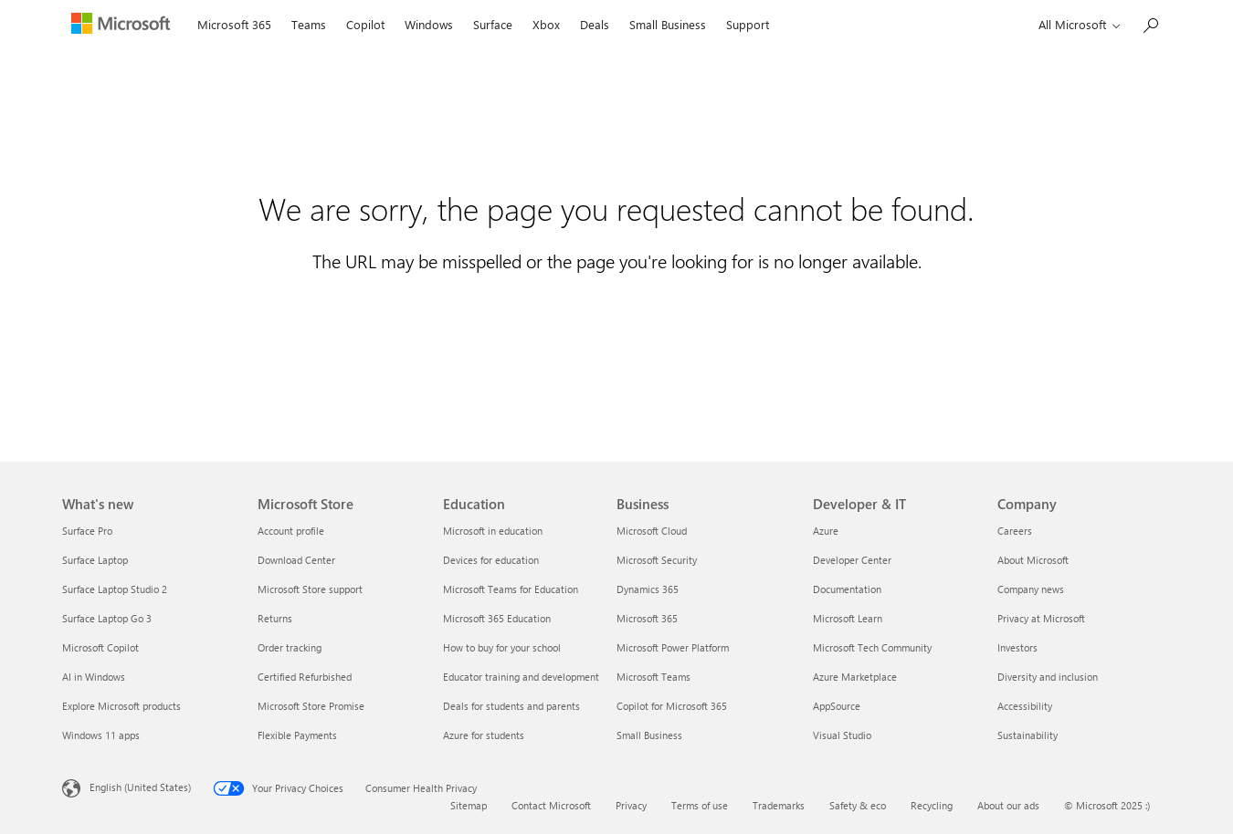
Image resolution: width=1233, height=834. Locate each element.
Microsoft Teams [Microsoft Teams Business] (653, 676)
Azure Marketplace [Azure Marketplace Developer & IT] (855, 676)
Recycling (932, 805)
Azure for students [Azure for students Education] (483, 735)
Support (747, 24)
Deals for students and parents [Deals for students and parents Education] (511, 706)
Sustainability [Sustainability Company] (1027, 735)
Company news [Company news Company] (1030, 589)
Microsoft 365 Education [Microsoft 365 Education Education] (497, 618)
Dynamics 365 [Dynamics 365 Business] (647, 589)
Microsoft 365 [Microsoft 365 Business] (647, 618)
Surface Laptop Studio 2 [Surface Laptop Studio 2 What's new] (114, 589)
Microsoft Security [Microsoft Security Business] (656, 560)
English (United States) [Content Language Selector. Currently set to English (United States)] (140, 787)
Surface (492, 24)
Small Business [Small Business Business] (649, 735)
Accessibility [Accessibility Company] (1024, 706)
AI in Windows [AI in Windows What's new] (93, 676)
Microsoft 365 (234, 24)
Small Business (667, 24)
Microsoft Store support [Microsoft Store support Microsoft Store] (310, 589)
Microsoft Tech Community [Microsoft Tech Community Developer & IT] (872, 647)
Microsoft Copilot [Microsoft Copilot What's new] (100, 647)
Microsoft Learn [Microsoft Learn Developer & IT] (847, 618)
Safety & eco (857, 805)
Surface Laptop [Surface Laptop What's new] (95, 560)
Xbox (546, 24)
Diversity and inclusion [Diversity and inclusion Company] (1047, 676)
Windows (429, 24)
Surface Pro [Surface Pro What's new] (87, 530)
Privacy (631, 805)
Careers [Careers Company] (1014, 530)
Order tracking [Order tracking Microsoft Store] (289, 647)
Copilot (365, 24)
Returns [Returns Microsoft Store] (275, 618)
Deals (594, 24)
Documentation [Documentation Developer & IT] (847, 589)
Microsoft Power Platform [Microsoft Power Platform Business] (672, 647)
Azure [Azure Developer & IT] (825, 530)
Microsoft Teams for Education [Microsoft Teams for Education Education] (510, 589)
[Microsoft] (124, 25)
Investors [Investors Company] (1017, 647)
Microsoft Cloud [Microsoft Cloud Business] (651, 530)
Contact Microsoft (551, 805)
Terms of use (699, 805)
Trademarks (779, 805)
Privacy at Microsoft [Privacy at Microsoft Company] (1041, 618)
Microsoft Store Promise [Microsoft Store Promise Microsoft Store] (311, 706)
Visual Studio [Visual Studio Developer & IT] (842, 735)
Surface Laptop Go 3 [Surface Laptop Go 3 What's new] (107, 618)
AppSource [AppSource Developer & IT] (836, 706)
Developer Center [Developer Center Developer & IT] (852, 560)
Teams (308, 24)
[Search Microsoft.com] (1149, 23)
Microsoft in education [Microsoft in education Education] (493, 530)
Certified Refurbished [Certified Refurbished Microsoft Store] (305, 676)
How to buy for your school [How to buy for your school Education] (502, 647)
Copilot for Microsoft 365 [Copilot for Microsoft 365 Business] (671, 706)
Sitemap (468, 805)
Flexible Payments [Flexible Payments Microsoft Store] (297, 735)
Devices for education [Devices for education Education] (491, 560)
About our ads (1008, 805)
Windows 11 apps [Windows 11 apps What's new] (101, 735)
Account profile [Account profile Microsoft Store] (291, 530)
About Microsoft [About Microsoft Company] (1033, 560)
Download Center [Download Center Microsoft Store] (296, 560)
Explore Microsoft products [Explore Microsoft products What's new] (121, 706)
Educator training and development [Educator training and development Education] (521, 676)
